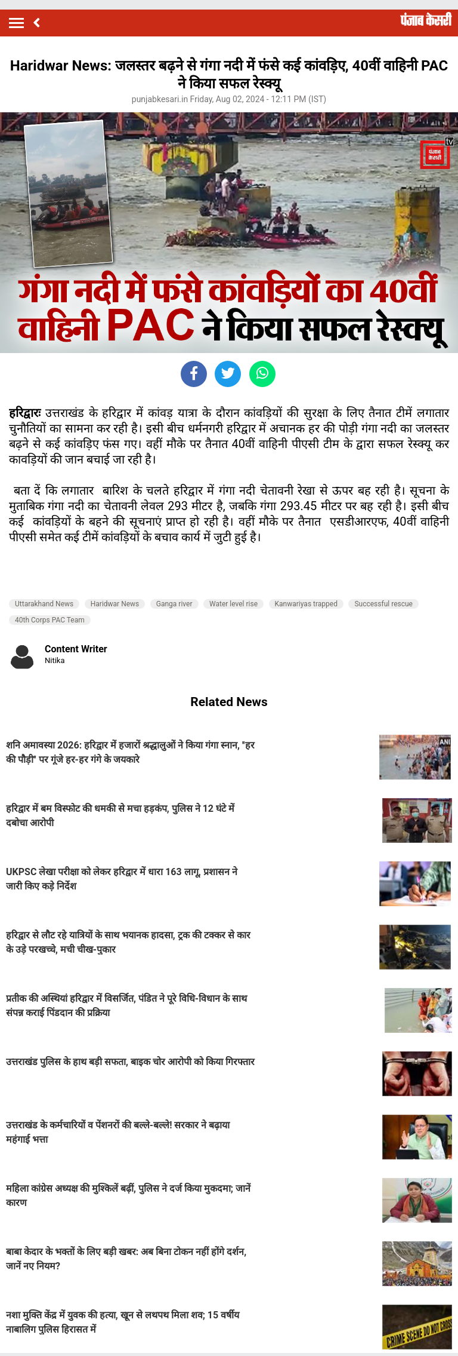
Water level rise (233, 604)
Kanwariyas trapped (306, 604)
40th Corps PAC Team (50, 620)
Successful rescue (383, 604)
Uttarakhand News (44, 604)
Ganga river (174, 604)
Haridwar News (115, 604)
